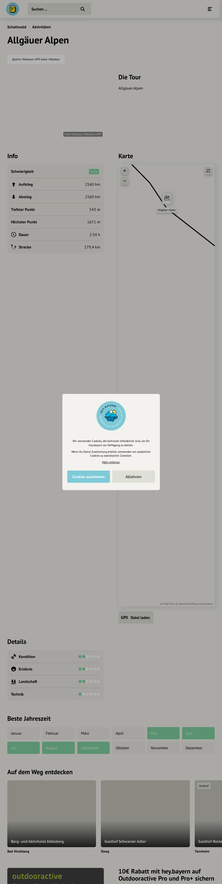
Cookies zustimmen (88, 476)
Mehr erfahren (111, 462)
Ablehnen (133, 476)
